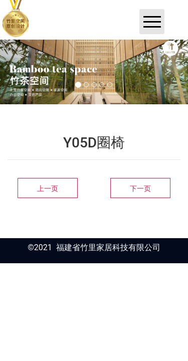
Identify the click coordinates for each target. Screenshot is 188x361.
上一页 (47, 189)
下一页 (140, 189)
